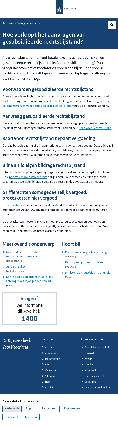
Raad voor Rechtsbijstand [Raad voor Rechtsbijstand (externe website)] (93, 128)
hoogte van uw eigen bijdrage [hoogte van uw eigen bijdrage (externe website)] (27, 177)
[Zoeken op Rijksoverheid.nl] (112, 25)
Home (7, 23)
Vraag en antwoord (29, 23)
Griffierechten (11, 205)
